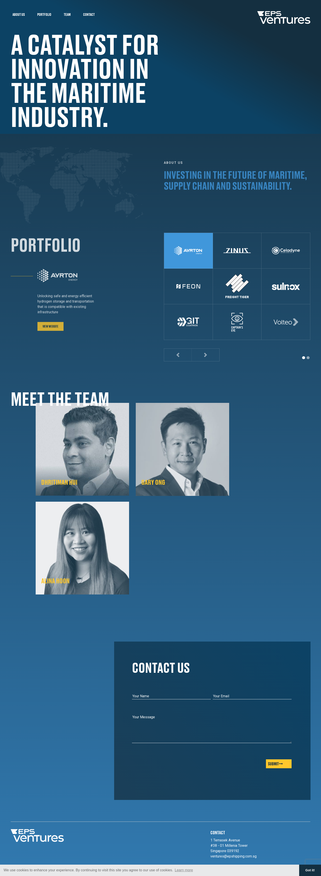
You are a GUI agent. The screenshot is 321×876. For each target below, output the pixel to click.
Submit (275, 763)
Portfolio (44, 14)
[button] (178, 355)
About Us (18, 14)
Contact (89, 14)
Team (67, 14)
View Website (50, 330)
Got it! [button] (310, 870)
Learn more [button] (184, 870)
